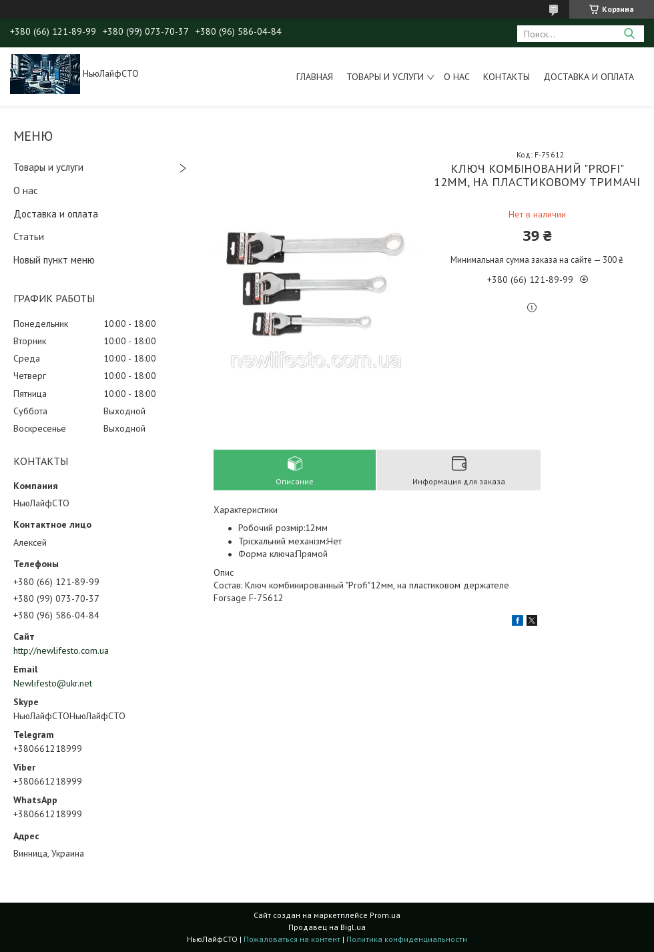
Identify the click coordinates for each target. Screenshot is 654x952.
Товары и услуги (385, 77)
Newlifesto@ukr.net (52, 683)
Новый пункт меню (54, 260)
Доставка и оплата (588, 77)
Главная (314, 77)
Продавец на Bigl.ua (327, 927)
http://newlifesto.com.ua (61, 650)
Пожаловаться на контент (292, 939)
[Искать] (629, 33)
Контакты (506, 77)
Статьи (28, 236)
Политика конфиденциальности (406, 939)
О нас (457, 77)
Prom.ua (385, 915)
